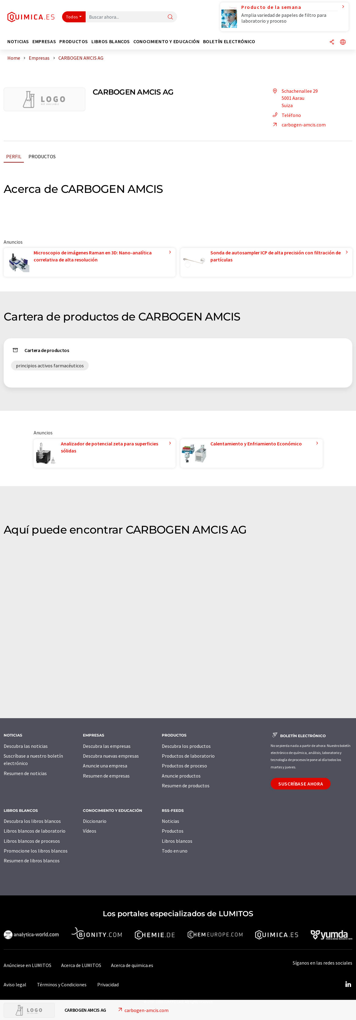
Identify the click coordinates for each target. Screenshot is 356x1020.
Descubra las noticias (26, 746)
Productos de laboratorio (188, 756)
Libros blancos (177, 841)
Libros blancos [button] (110, 41)
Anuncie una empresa (105, 766)
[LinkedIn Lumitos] (348, 984)
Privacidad (108, 984)
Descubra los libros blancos (32, 821)
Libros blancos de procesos (32, 841)
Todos (72, 17)
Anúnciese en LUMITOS (27, 965)
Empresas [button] (44, 41)
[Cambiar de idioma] (343, 42)
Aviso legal (15, 984)
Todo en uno (174, 851)
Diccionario (94, 821)
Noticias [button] (18, 41)
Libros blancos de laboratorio (34, 831)
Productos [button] (73, 41)
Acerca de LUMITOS (81, 965)
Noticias (170, 821)
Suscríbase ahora (300, 784)
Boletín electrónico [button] (229, 41)
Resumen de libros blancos (32, 860)
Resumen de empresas (106, 776)
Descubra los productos (186, 746)
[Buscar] (170, 17)
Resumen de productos (186, 785)
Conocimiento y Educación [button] (166, 41)
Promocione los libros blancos (36, 851)
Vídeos (89, 831)
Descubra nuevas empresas (111, 756)
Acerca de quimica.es (132, 965)
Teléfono (286, 115)
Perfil (13, 156)
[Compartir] (332, 42)
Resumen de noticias (25, 773)
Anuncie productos (181, 776)
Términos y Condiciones (62, 984)
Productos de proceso (184, 766)
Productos (42, 156)
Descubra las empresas (107, 746)
